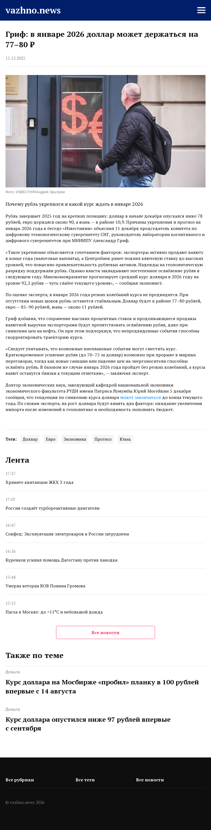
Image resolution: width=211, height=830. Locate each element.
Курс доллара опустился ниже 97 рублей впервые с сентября (88, 723)
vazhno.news (33, 10)
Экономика (75, 439)
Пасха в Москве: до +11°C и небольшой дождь (54, 612)
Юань (125, 439)
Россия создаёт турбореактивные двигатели (52, 508)
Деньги (12, 671)
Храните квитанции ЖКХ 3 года (39, 482)
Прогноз (103, 439)
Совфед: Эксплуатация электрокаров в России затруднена (67, 534)
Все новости (105, 632)
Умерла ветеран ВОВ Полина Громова (45, 586)
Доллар (30, 439)
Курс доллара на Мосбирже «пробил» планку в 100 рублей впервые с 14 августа (102, 686)
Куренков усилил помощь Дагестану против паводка (61, 560)
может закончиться (140, 397)
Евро (50, 439)
